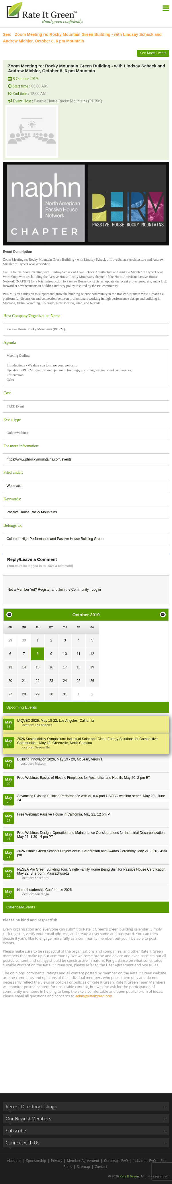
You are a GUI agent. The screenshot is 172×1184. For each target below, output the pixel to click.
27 (10, 694)
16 (51, 667)
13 (10, 667)
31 (65, 694)
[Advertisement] (86, 1043)
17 (65, 667)
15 (37, 667)
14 (24, 667)
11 (78, 654)
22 (37, 681)
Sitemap (83, 1166)
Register (44, 590)
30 (24, 640)
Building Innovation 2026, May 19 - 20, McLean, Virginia (59, 759)
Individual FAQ (144, 1160)
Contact (101, 1166)
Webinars (14, 486)
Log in (96, 590)
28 (24, 694)
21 (24, 681)
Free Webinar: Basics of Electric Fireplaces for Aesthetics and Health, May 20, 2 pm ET (83, 778)
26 (92, 681)
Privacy (56, 1160)
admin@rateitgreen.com (93, 996)
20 (10, 681)
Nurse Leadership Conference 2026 (44, 890)
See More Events (153, 53)
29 (10, 640)
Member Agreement (83, 1160)
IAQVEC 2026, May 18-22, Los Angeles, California (55, 721)
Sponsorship (36, 1160)
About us (14, 1160)
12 (92, 654)
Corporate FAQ (116, 1160)
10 (65, 654)
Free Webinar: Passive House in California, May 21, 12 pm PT (64, 814)
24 (65, 681)
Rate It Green (129, 1176)
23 (51, 681)
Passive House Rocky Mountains (32, 512)
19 (92, 667)
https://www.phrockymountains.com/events (39, 459)
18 (78, 667)
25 (78, 681)
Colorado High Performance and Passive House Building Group (55, 539)
